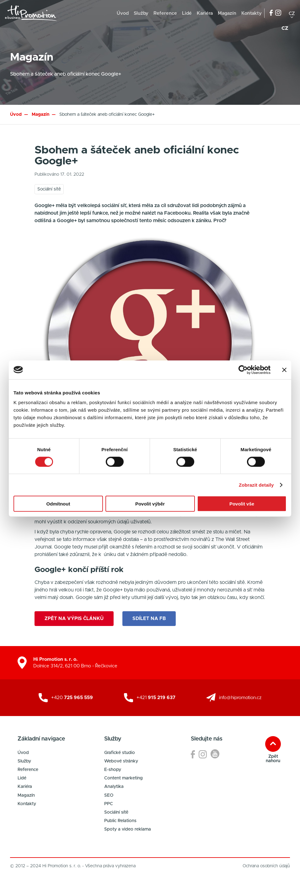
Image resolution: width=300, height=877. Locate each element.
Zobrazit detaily (256, 484)
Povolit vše (241, 503)
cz (292, 13)
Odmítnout (58, 503)
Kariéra (205, 13)
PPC (108, 804)
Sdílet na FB (149, 618)
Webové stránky (121, 761)
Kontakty (251, 13)
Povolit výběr (150, 503)
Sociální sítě (116, 812)
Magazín (227, 13)
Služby (141, 13)
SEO (108, 795)
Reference (165, 13)
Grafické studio (119, 753)
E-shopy (112, 769)
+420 (72, 697)
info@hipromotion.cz (240, 697)
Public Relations (120, 821)
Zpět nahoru (273, 758)
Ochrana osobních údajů (266, 866)
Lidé (187, 13)
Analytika (114, 786)
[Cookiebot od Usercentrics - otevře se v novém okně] (243, 369)
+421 (156, 697)
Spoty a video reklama (127, 829)
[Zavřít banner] (284, 369)
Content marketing (123, 778)
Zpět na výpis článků (74, 618)
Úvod (123, 13)
